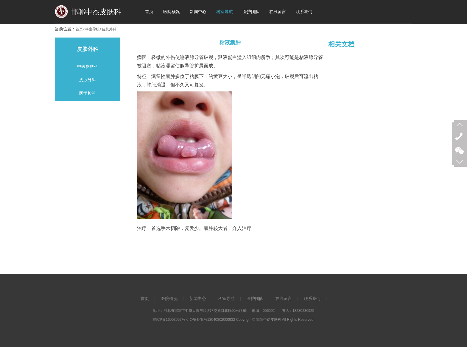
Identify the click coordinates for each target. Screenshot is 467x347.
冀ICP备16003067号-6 (170, 320)
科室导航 (92, 29)
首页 (79, 29)
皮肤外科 (109, 29)
